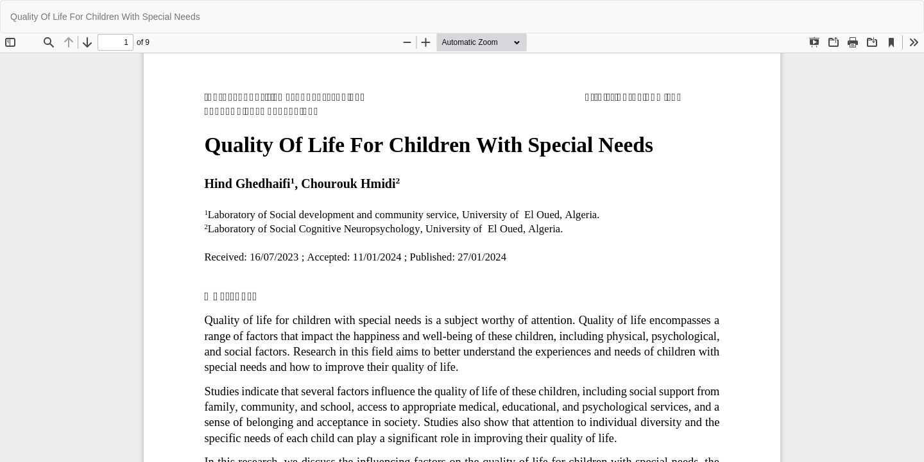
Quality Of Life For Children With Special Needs (105, 17)
